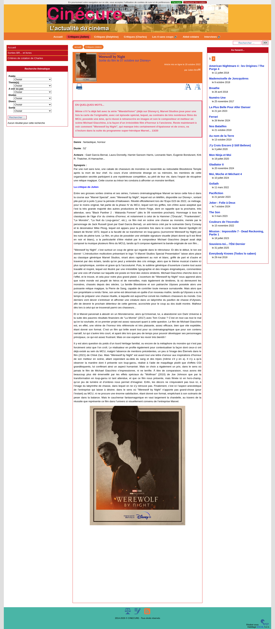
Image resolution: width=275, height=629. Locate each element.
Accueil (58, 36)
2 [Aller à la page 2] (213, 58)
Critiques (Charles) (135, 36)
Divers (12, 101)
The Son (214, 212)
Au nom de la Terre (221, 135)
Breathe (214, 88)
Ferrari (213, 116)
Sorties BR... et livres (20, 52)
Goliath (214, 183)
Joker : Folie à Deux (222, 202)
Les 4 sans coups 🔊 (164, 36)
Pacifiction (216, 193)
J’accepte (176, 2)
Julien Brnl (193, 70)
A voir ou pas (16, 89)
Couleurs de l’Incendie (224, 221)
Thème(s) (14, 82)
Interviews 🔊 (212, 36)
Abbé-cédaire (191, 36)
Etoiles (12, 95)
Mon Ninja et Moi (220, 154)
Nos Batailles (217, 126)
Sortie (12, 107)
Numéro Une (217, 97)
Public (12, 76)
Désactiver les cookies (195, 2)
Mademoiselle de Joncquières (228, 78)
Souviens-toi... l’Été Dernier (227, 244)
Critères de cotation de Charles (25, 58)
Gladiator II (216, 164)
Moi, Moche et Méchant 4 (225, 174)
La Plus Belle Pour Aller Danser (230, 107)
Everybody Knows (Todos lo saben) (232, 253)
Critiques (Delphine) (106, 36)
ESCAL (260, 627)
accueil (77, 47)
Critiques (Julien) (78, 36)
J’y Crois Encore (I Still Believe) (230, 145)
